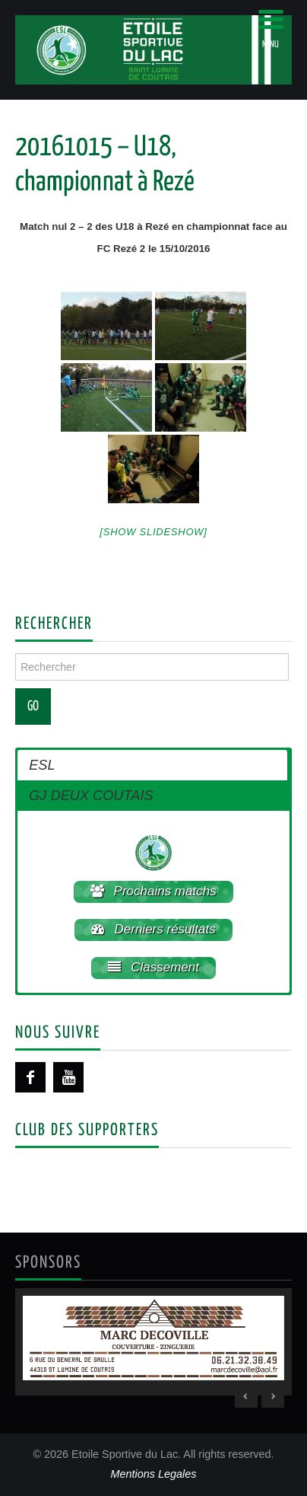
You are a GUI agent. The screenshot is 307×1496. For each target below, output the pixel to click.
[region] (153, 1342)
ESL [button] (42, 765)
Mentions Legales (154, 1474)
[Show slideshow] (153, 531)
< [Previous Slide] (246, 1396)
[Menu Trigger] (271, 28)
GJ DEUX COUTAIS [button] (91, 795)
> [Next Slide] (272, 1396)
